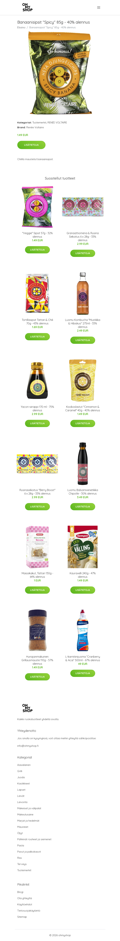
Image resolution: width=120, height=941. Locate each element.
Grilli (19, 771)
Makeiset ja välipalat (29, 808)
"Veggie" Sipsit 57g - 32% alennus (37, 234)
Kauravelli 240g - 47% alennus (83, 575)
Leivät (20, 795)
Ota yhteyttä (24, 898)
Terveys (22, 864)
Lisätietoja (31, 144)
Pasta (20, 845)
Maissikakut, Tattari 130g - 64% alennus (37, 575)
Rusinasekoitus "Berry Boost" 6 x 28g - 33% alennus (37, 491)
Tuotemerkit (39, 122)
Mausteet (22, 826)
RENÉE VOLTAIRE (57, 122)
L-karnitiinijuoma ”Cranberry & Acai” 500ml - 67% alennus (82, 658)
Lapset (21, 789)
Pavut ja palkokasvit (29, 851)
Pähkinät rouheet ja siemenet (34, 839)
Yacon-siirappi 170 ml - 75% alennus (37, 408)
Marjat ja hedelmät (28, 820)
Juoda (21, 777)
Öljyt (20, 833)
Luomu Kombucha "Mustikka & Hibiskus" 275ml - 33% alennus (82, 323)
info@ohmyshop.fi (28, 745)
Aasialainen (24, 764)
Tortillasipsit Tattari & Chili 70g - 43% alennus (37, 321)
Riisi (19, 857)
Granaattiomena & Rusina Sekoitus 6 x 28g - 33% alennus (83, 236)
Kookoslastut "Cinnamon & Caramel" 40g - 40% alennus (82, 408)
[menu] (99, 7)
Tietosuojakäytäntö (28, 910)
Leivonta (22, 802)
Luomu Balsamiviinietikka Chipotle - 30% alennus (82, 491)
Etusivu (21, 27)
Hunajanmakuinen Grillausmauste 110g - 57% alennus (37, 660)
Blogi (20, 892)
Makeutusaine (25, 814)
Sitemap (22, 916)
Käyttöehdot (24, 904)
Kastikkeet (23, 783)
